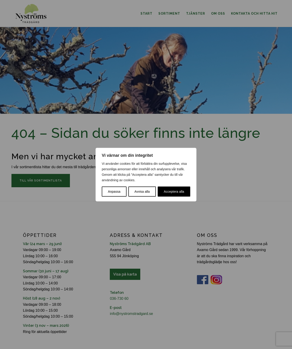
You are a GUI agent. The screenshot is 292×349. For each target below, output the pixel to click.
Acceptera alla (174, 191)
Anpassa (114, 191)
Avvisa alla (142, 191)
